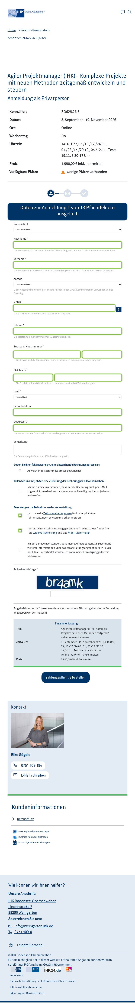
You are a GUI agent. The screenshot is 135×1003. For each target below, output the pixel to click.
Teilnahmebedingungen (57, 513)
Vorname (19, 259)
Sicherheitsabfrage (25, 569)
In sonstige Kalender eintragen (31, 843)
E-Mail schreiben (33, 776)
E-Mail (17, 302)
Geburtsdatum (22, 406)
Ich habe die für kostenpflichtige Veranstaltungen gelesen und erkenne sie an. (62, 515)
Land (17, 391)
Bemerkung (20, 442)
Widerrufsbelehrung (45, 533)
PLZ (16, 369)
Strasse (18, 346)
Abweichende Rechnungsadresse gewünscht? (54, 471)
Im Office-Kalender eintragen (30, 837)
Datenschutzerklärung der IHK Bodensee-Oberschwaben (43, 982)
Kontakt (124, 12)
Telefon (18, 325)
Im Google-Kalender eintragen (31, 832)
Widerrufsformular (79, 533)
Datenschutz (25, 820)
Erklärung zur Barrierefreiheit (27, 993)
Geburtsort (20, 422)
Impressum (16, 976)
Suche (131, 12)
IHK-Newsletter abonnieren (26, 987)
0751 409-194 (31, 766)
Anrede (18, 279)
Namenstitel (21, 224)
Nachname (20, 238)
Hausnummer (34, 346)
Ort (23, 369)
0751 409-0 (23, 932)
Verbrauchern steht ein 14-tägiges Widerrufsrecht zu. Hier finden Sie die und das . (69, 531)
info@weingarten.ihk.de (33, 926)
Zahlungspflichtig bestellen (65, 677)
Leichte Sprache (30, 945)
